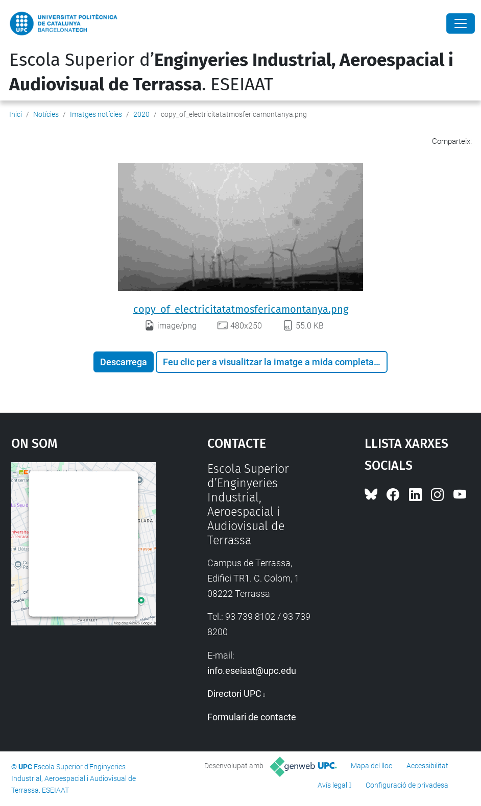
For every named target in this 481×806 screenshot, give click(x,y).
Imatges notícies (96, 114)
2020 (141, 114)
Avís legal (332, 785)
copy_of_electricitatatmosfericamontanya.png (240, 309)
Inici (15, 114)
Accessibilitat (427, 766)
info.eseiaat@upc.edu (251, 670)
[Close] (460, 23)
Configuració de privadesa (407, 785)
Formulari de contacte (251, 717)
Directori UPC (234, 693)
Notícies (46, 114)
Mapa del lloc (371, 766)
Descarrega (123, 362)
